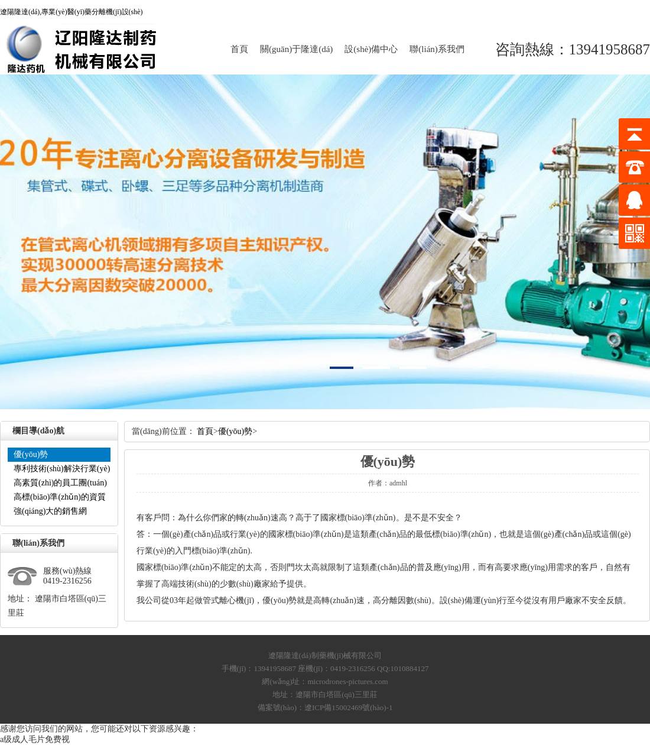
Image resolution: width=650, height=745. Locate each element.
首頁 (239, 49)
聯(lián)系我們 (437, 49)
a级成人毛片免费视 (35, 739)
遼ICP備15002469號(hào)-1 (348, 707)
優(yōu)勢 (31, 454)
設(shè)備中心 (371, 49)
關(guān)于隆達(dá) (296, 49)
